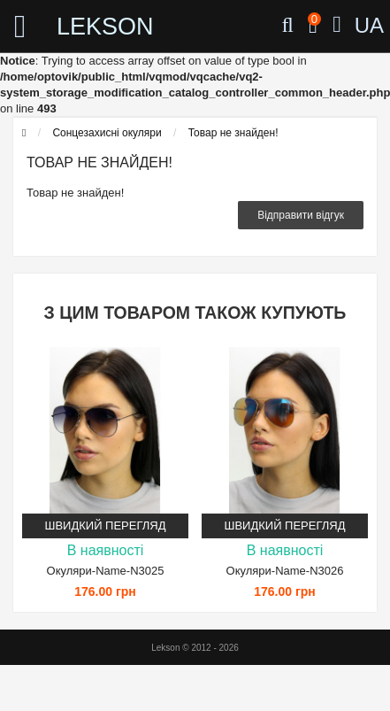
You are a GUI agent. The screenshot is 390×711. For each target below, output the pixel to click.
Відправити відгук (300, 215)
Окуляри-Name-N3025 (105, 570)
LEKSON (91, 26)
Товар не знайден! (233, 133)
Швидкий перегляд (105, 525)
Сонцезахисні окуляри (106, 133)
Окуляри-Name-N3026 (285, 570)
